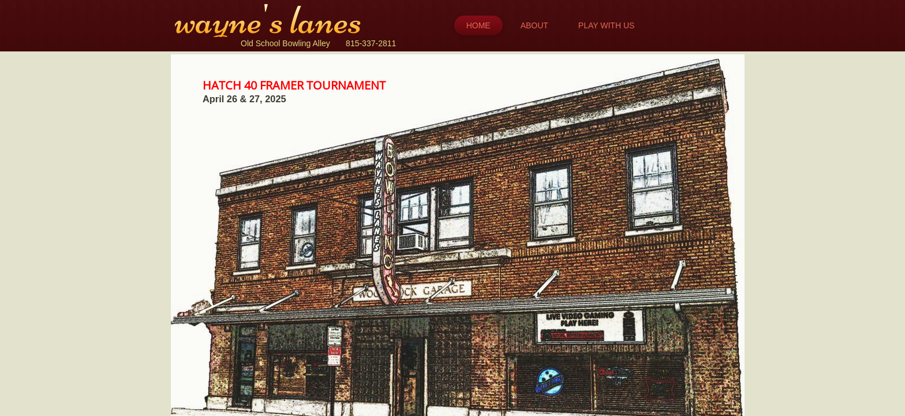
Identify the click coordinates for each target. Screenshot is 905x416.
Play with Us (606, 25)
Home (478, 25)
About (534, 25)
